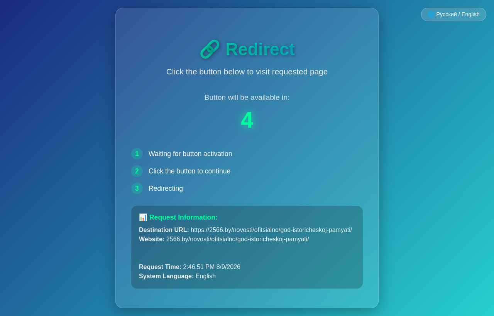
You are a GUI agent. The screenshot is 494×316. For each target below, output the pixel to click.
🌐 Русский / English (454, 14)
